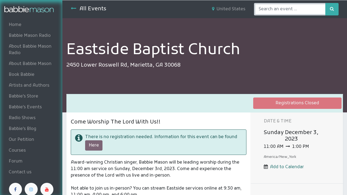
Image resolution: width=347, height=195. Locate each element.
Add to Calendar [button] (287, 167)
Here (94, 145)
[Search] (332, 9)
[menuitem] (31, 25)
